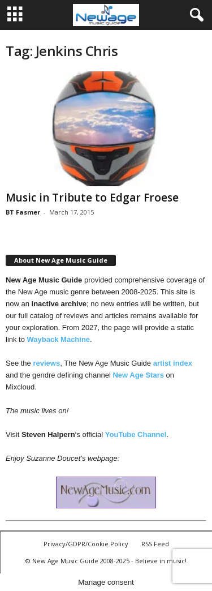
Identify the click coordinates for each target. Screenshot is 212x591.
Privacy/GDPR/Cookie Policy (86, 543)
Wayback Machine (58, 339)
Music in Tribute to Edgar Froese (92, 197)
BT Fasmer (23, 212)
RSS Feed (155, 543)
